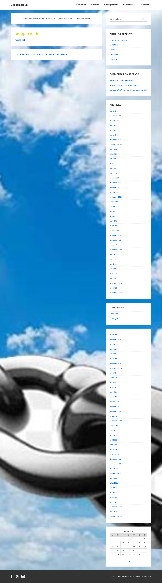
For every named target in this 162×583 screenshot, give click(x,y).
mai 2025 (113, 130)
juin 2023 (113, 207)
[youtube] (18, 577)
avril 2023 (113, 216)
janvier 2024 (114, 178)
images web (20, 40)
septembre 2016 (116, 283)
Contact (145, 5)
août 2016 (113, 288)
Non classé (114, 314)
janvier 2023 (114, 231)
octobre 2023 (114, 192)
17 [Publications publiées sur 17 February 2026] (118, 550)
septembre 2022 (116, 250)
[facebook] (12, 577)
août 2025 (113, 125)
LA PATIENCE (115, 50)
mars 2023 (113, 221)
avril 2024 (113, 164)
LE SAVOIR (114, 54)
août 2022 (113, 254)
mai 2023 (113, 211)
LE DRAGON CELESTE (118, 40)
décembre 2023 (115, 183)
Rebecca (113, 80)
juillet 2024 (114, 154)
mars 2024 (113, 168)
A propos (95, 5)
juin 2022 (113, 264)
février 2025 (114, 135)
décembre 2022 (115, 235)
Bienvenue (81, 5)
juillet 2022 (114, 259)
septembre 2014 (116, 293)
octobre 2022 (114, 245)
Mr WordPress (115, 85)
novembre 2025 (115, 116)
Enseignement (111, 5)
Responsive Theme (144, 576)
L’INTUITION (114, 59)
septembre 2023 (116, 197)
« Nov (128, 561)
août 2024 (113, 149)
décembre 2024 (115, 140)
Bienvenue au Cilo (127, 80)
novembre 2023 (115, 187)
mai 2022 (113, 269)
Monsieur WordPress (117, 90)
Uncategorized (115, 319)
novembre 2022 (115, 240)
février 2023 (114, 226)
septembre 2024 (116, 144)
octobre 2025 (114, 120)
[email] (23, 577)
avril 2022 (113, 273)
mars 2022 (113, 278)
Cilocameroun (19, 4)
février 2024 (114, 173)
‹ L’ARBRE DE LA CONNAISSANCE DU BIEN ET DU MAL (41, 55)
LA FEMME (114, 45)
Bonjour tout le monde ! (138, 90)
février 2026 (114, 111)
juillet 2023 (114, 202)
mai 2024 (113, 159)
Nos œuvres (130, 4)
